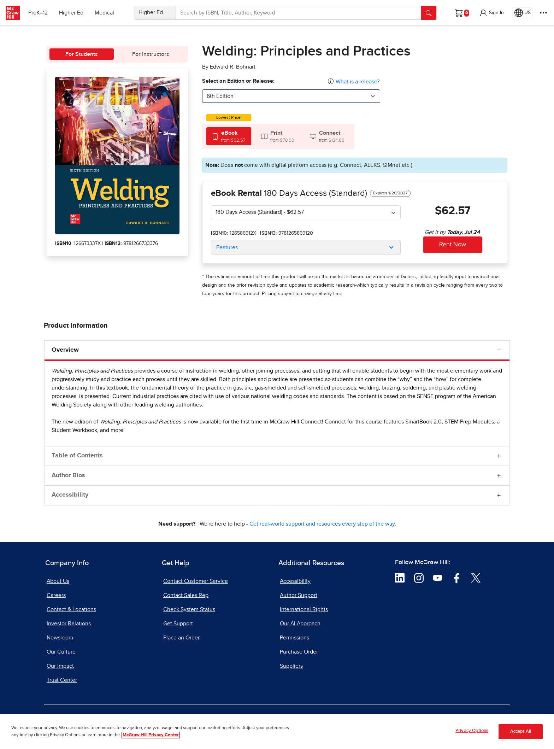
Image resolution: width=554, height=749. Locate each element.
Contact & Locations (71, 609)
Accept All (520, 731)
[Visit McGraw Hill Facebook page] (456, 577)
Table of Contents (77, 455)
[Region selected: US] (522, 12)
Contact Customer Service (195, 581)
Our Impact (60, 666)
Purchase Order (299, 652)
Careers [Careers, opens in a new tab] (56, 595)
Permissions (294, 637)
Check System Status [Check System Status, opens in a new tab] (189, 609)
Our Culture (61, 652)
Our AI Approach (300, 623)
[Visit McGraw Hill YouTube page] (437, 577)
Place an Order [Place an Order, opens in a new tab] (181, 637)
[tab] (228, 136)
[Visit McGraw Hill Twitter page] (476, 577)
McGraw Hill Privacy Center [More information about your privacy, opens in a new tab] (151, 735)
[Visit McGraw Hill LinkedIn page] (400, 577)
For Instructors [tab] (150, 54)
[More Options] (543, 13)
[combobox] (291, 96)
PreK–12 (38, 13)
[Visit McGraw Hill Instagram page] (419, 577)
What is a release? (357, 81)
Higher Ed (71, 13)
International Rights (304, 609)
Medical (104, 13)
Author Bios (68, 475)
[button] (491, 13)
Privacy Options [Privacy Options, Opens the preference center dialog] (471, 731)
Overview (65, 350)
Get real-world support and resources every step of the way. (322, 524)
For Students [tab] (81, 54)
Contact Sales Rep (185, 595)
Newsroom (60, 637)
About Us (58, 581)
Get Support (178, 623)
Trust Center (62, 680)
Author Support (298, 595)
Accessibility (70, 495)
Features (227, 247)
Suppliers (291, 666)
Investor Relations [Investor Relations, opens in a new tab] (69, 623)
